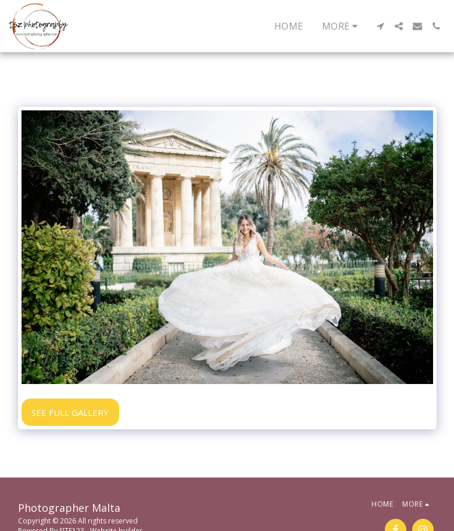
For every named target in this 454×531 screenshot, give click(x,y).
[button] (380, 26)
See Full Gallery (70, 412)
